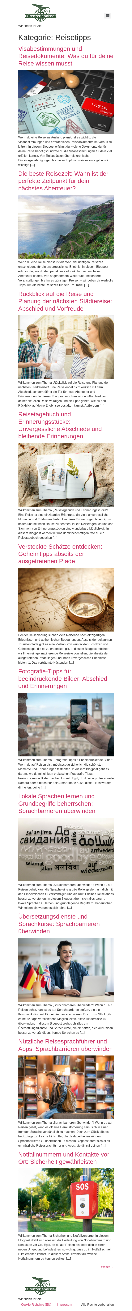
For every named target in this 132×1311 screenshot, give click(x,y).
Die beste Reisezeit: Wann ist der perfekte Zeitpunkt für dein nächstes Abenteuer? (63, 181)
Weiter (107, 1267)
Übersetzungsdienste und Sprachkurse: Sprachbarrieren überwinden (59, 924)
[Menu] (107, 16)
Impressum (64, 1304)
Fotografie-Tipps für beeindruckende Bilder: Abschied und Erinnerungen (62, 678)
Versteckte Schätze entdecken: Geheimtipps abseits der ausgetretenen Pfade (60, 554)
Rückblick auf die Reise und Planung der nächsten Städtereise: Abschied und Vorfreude (65, 301)
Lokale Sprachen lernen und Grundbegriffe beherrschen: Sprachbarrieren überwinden (57, 803)
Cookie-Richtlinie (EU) (36, 1304)
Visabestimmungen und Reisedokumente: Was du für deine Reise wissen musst (66, 56)
